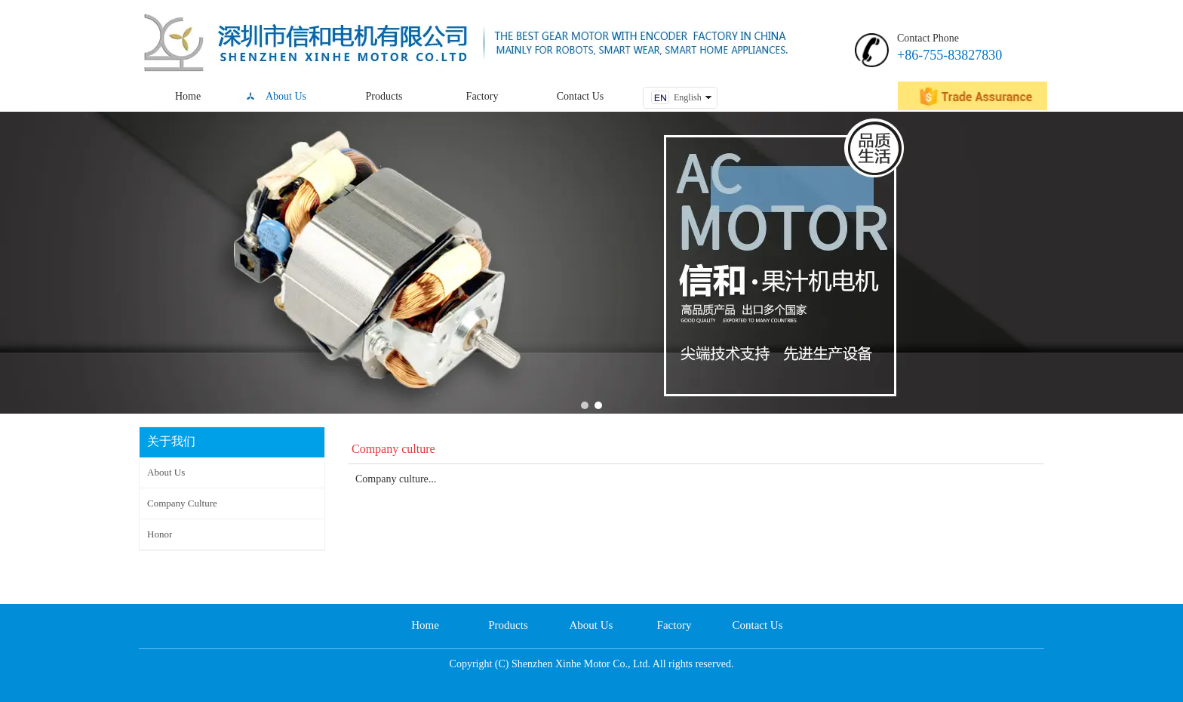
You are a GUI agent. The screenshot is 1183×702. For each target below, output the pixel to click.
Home (425, 625)
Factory (674, 625)
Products (508, 625)
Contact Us (757, 625)
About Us (591, 625)
